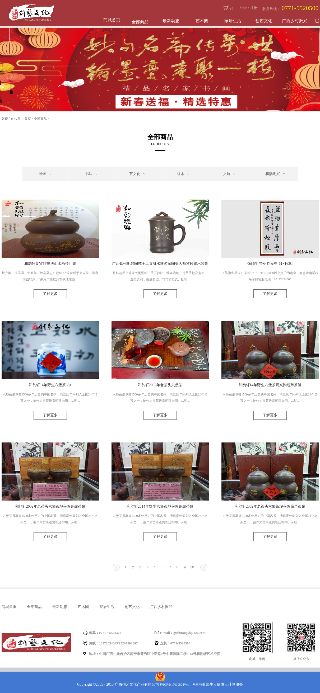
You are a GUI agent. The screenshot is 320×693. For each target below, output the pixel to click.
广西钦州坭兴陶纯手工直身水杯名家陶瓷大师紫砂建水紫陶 (160, 264)
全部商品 (40, 119)
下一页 (203, 567)
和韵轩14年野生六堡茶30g (50, 385)
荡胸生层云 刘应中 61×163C (270, 264)
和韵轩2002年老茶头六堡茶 (160, 385)
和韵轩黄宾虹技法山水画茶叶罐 (50, 264)
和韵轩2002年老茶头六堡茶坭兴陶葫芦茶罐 (270, 506)
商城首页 (111, 20)
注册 (254, 8)
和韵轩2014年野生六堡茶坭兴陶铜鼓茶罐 (160, 506)
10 (192, 567)
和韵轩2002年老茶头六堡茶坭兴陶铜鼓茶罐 (50, 506)
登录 (243, 8)
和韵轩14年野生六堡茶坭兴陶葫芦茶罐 (270, 385)
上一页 (116, 567)
